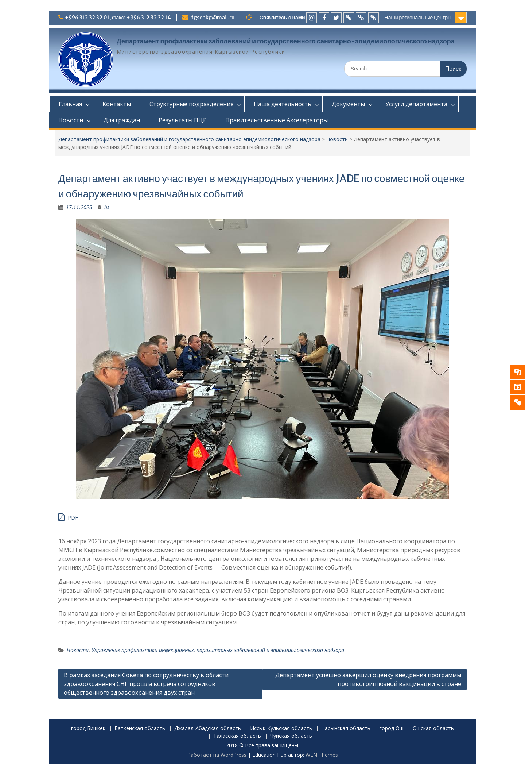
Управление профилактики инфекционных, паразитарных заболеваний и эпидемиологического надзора (218, 650)
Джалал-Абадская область (207, 728)
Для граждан (122, 120)
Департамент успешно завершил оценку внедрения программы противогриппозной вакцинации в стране (368, 679)
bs (106, 207)
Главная (70, 104)
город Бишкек (88, 728)
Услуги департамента (416, 104)
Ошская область (433, 728)
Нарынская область (345, 728)
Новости (70, 120)
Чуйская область (291, 736)
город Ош (392, 728)
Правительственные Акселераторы (276, 120)
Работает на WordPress (216, 754)
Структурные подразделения (191, 104)
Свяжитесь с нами (282, 17)
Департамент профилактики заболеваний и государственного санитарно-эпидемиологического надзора (286, 41)
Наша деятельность (282, 104)
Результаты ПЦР (183, 120)
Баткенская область (139, 728)
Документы (348, 104)
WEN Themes (322, 754)
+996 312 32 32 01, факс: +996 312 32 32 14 (118, 17)
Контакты (116, 104)
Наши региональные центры (418, 17)
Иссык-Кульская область (281, 728)
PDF (68, 517)
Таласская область (237, 736)
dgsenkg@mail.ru (212, 17)
